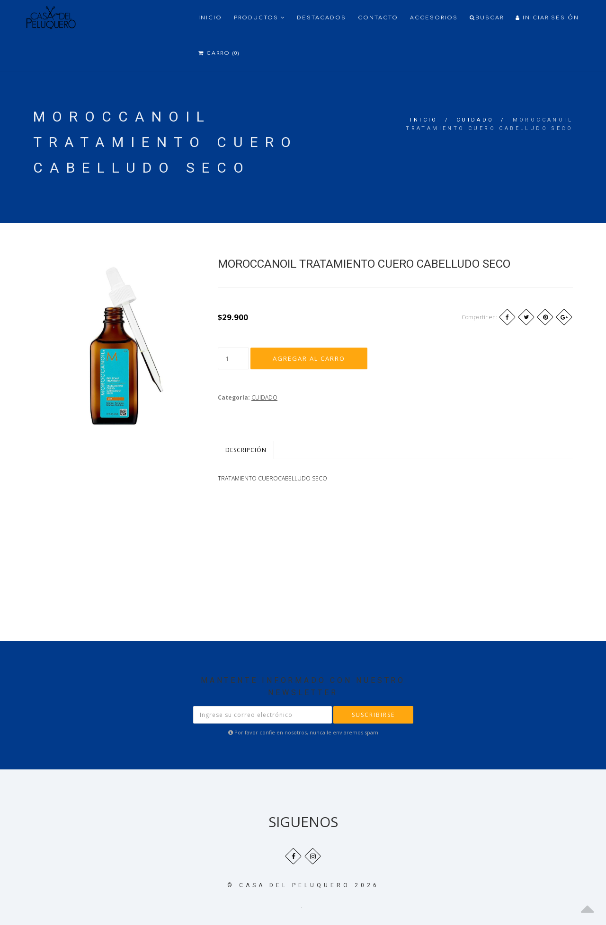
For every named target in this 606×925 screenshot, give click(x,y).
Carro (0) (219, 53)
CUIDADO (475, 120)
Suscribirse (373, 715)
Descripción (246, 450)
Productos (259, 18)
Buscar (487, 18)
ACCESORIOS (434, 18)
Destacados (321, 18)
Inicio (210, 18)
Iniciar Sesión (547, 18)
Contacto (378, 18)
